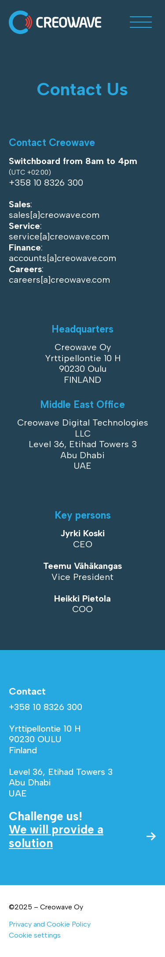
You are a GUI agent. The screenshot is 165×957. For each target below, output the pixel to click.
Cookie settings (35, 935)
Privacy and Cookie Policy (50, 924)
